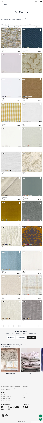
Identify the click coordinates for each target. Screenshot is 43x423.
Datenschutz (22, 420)
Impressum (28, 420)
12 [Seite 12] (28, 325)
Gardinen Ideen (25, 390)
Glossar (24, 397)
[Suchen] (41, 27)
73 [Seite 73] (37, 325)
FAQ (23, 395)
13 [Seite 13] (31, 325)
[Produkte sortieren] (13, 25)
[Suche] (34, 1)
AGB (10, 420)
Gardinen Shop (25, 386)
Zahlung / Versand (26, 393)
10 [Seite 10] (22, 325)
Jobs (23, 388)
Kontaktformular (11, 337)
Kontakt (24, 399)
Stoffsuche (24, 391)
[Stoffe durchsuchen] (37, 27)
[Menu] (41, 1)
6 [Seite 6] (12, 325)
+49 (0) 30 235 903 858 (7, 396)
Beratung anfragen (31, 337)
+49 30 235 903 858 (21, 337)
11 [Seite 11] (25, 325)
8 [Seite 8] (17, 325)
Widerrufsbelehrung (15, 420)
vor (40, 325)
